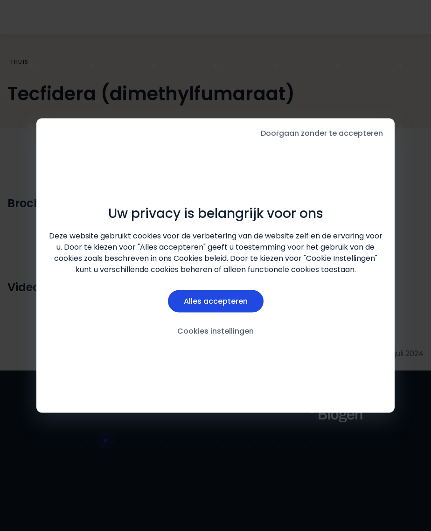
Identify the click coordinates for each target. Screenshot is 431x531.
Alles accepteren (216, 300)
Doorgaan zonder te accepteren (322, 133)
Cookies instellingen (215, 330)
